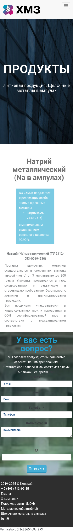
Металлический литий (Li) (19, 508)
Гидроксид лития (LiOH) (18, 503)
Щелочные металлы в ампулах (23, 513)
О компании (9, 498)
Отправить (36, 468)
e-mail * (36, 377)
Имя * (36, 392)
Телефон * (36, 408)
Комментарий (36, 423)
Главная (6, 493)
